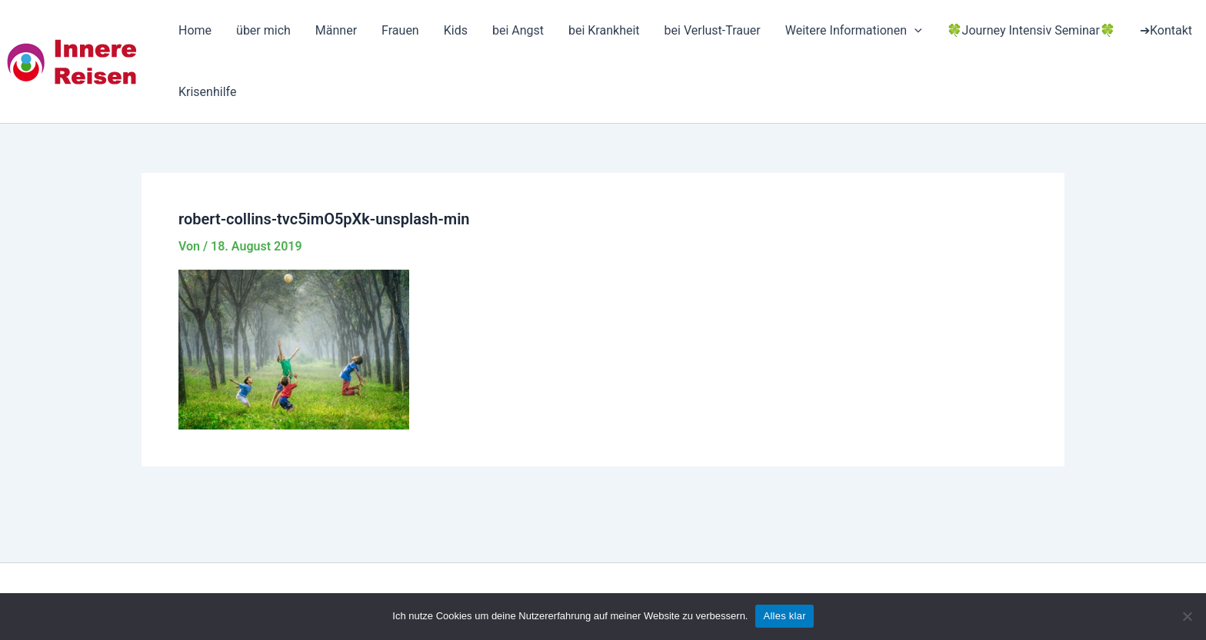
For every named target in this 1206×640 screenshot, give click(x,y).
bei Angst (518, 30)
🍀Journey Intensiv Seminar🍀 (1031, 30)
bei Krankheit (604, 30)
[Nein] (1186, 616)
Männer (336, 30)
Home (195, 30)
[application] (914, 30)
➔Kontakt (1166, 30)
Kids (456, 30)
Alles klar (784, 616)
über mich (263, 30)
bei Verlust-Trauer (713, 30)
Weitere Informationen (853, 30)
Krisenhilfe (207, 92)
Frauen (400, 30)
